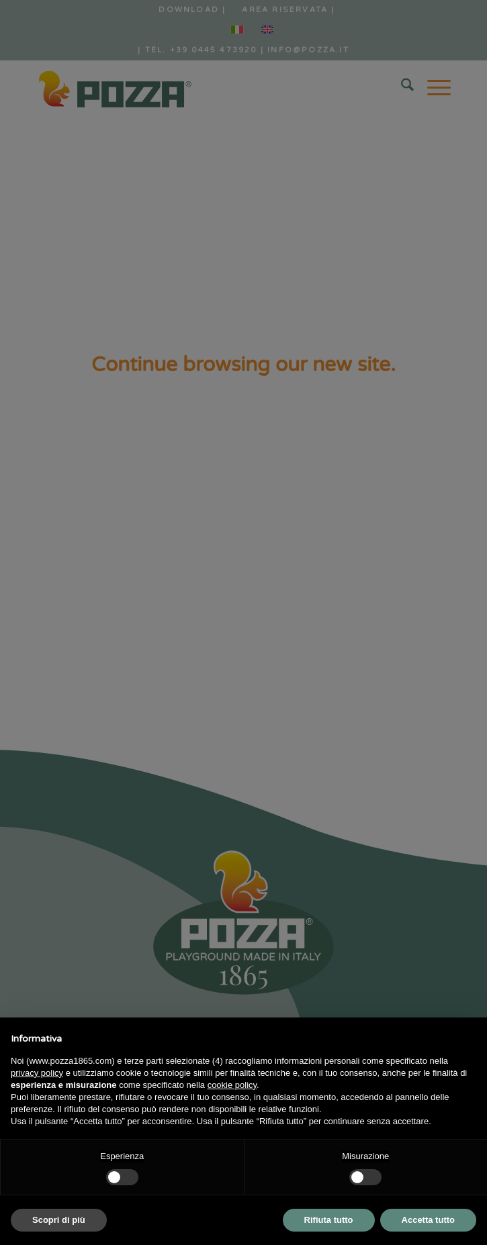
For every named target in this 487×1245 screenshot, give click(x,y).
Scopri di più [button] (58, 1220)
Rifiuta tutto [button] (328, 1220)
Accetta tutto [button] (428, 1220)
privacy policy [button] (37, 1073)
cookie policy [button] (232, 1085)
